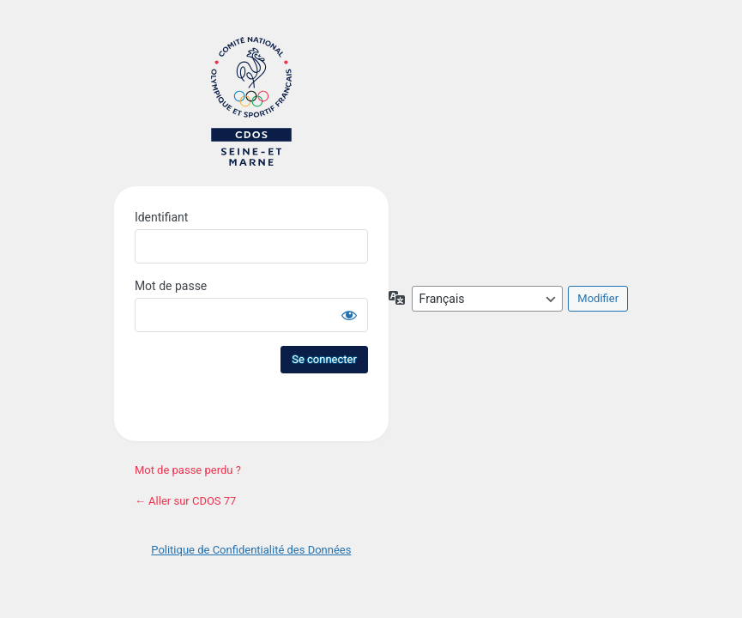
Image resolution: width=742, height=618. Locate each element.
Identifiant (162, 217)
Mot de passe (171, 286)
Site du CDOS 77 (251, 101)
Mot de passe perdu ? (188, 470)
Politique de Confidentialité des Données (251, 549)
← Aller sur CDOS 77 (186, 500)
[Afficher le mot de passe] (349, 315)
